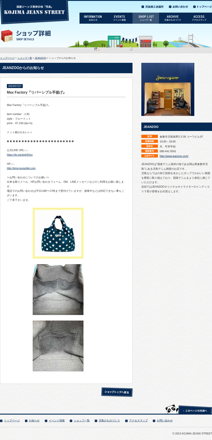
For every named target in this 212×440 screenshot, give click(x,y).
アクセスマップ (138, 420)
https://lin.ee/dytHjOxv (20, 154)
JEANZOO (40, 58)
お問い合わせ (165, 420)
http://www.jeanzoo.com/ (174, 156)
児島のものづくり (109, 420)
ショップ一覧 (24, 58)
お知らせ (34, 420)
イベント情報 (57, 420)
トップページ (7, 58)
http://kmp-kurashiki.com (21, 168)
